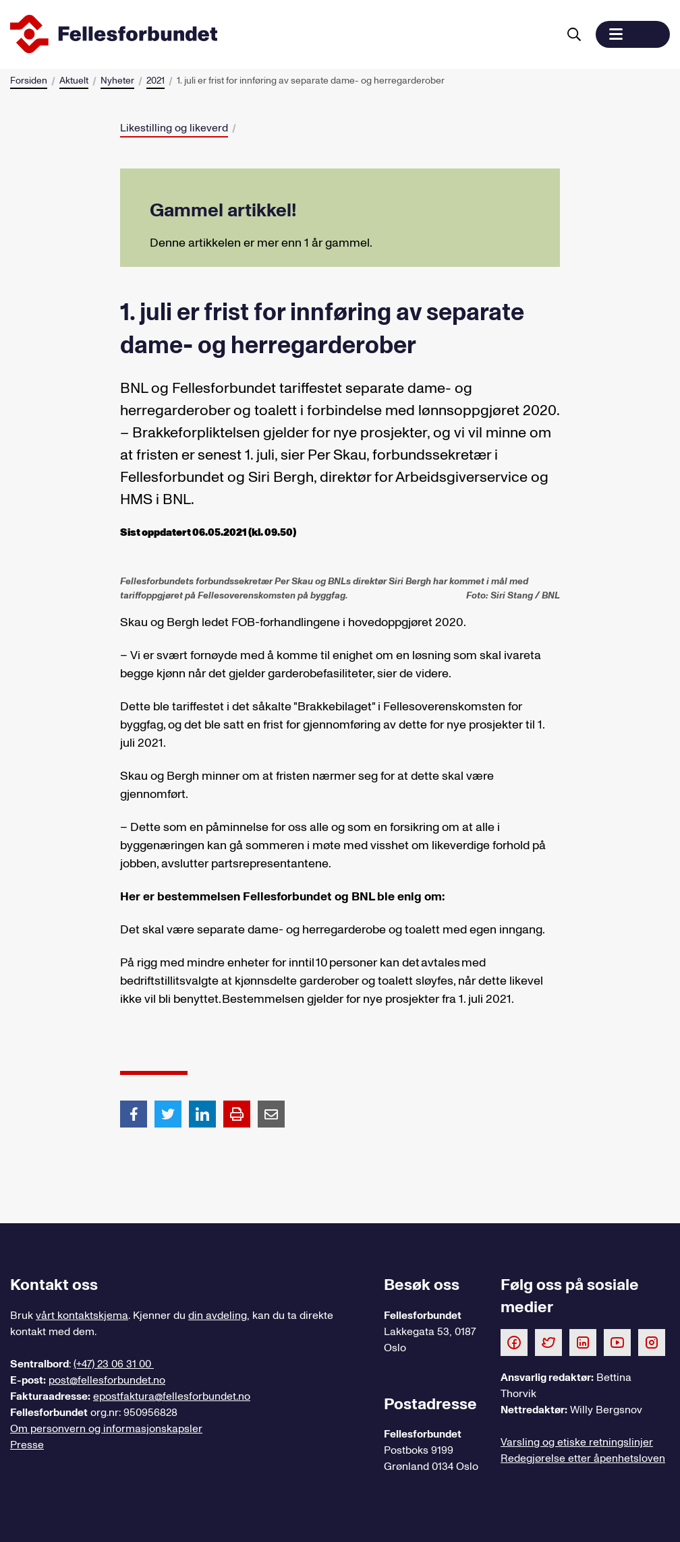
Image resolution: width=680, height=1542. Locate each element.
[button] (633, 34)
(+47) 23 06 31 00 (114, 1364)
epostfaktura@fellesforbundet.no (171, 1396)
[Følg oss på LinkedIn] (582, 1341)
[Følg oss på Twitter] (548, 1341)
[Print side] (236, 1114)
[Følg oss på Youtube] (617, 1341)
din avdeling (217, 1315)
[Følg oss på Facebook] (514, 1341)
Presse (27, 1445)
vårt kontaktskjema (82, 1315)
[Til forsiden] (281, 34)
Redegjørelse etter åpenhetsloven (583, 1458)
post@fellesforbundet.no (107, 1380)
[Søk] (574, 34)
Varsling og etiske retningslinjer (577, 1442)
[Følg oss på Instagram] (651, 1341)
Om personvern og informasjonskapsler (106, 1428)
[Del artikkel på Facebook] (133, 1113)
